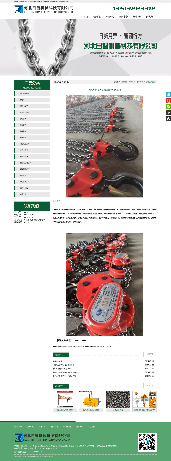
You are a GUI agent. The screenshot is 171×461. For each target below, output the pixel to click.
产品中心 (110, 16)
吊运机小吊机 (48, 457)
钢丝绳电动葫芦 (25, 163)
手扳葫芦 (23, 131)
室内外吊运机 (25, 93)
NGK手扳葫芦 (28, 457)
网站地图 (91, 427)
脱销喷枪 (23, 175)
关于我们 (97, 16)
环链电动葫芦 (25, 144)
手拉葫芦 (23, 125)
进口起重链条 (118, 410)
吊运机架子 (24, 106)
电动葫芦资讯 (150, 82)
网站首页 (132, 82)
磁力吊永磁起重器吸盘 (91, 410)
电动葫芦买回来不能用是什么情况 (71, 347)
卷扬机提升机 (25, 150)
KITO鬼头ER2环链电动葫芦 (144, 410)
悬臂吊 (22, 100)
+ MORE (150, 354)
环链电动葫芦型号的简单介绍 (63, 365)
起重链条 (23, 138)
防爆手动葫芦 (58, 361)
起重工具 (23, 194)
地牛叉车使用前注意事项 (62, 369)
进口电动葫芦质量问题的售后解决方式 (67, 372)
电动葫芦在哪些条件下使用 (101, 347)
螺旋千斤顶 (24, 188)
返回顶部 (79, 427)
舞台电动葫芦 (25, 112)
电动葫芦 (23, 119)
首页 (86, 16)
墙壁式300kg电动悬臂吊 (65, 410)
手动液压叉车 (25, 182)
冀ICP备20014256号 (28, 448)
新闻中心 (123, 16)
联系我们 (150, 16)
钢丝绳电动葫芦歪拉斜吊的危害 (64, 376)
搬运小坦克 (24, 156)
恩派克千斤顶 (25, 169)
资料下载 (137, 16)
